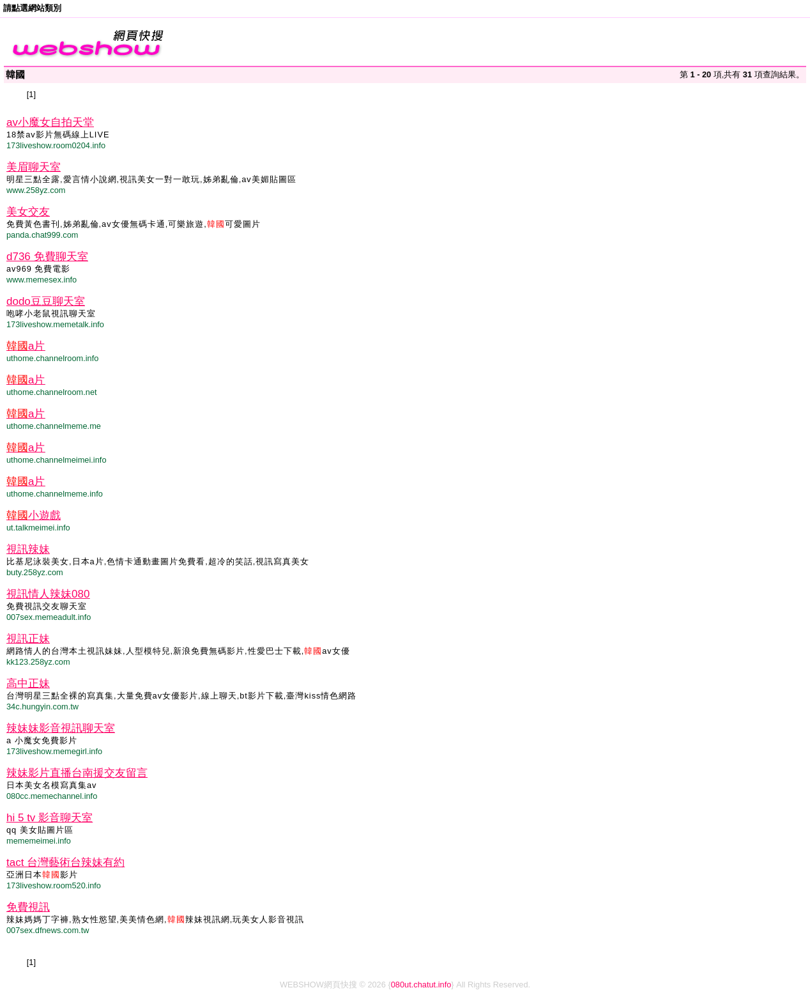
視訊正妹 (28, 639)
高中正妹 (28, 683)
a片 (25, 346)
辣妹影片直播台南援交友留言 (77, 773)
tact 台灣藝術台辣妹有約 (65, 862)
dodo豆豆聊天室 (45, 301)
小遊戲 (33, 515)
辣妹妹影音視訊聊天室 (60, 728)
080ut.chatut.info (421, 984)
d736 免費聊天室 (47, 257)
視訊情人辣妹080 (47, 594)
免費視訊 (28, 907)
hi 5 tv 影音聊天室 (49, 818)
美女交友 (28, 212)
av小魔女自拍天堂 (50, 122)
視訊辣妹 (28, 549)
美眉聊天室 (33, 167)
